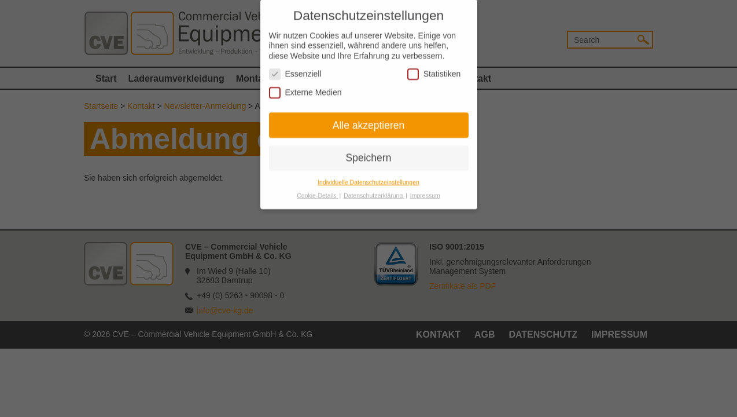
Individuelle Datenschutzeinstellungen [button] (368, 176)
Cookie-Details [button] (317, 189)
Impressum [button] (425, 189)
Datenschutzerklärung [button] (374, 189)
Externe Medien (305, 86)
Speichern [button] (369, 152)
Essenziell (295, 68)
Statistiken (434, 68)
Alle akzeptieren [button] (369, 119)
